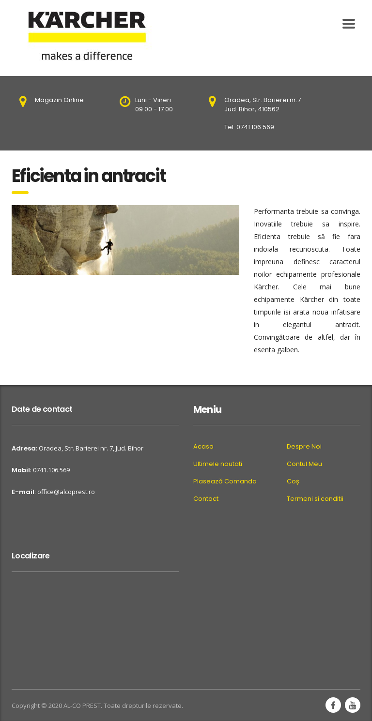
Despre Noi (304, 447)
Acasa (203, 447)
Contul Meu (304, 464)
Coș (293, 481)
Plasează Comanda (225, 481)
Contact (205, 499)
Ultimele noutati (217, 464)
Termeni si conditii (315, 499)
